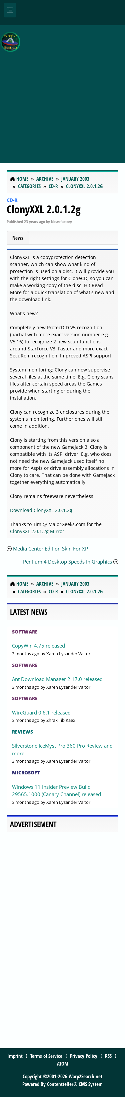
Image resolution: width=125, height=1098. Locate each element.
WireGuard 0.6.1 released (41, 712)
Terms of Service (46, 1055)
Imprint (15, 1055)
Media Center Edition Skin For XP (50, 548)
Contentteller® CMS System (75, 1084)
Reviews (22, 732)
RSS (108, 1055)
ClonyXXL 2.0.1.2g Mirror (37, 531)
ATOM (62, 1063)
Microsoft (26, 772)
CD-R (12, 200)
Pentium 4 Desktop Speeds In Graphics (67, 561)
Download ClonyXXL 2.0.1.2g (41, 510)
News (17, 237)
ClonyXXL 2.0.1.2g (44, 209)
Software (25, 631)
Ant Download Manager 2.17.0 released (57, 679)
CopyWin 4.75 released (38, 645)
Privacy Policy (83, 1055)
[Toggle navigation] (10, 10)
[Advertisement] (62, 90)
